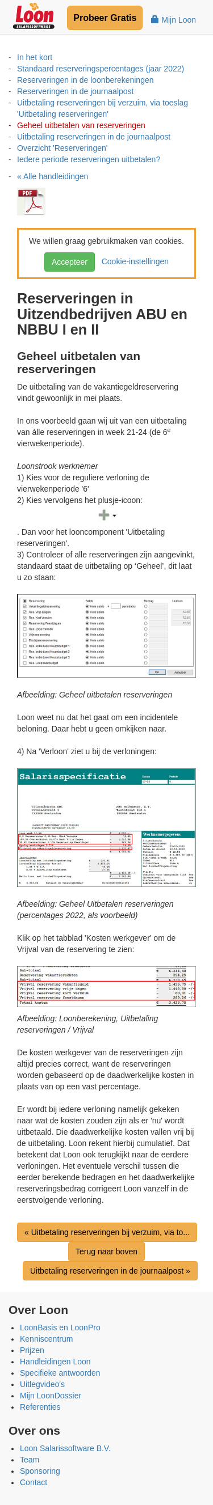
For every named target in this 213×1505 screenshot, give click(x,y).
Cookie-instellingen (133, 261)
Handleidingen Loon (55, 1361)
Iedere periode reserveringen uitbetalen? (88, 159)
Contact (33, 1482)
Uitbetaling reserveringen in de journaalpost (93, 136)
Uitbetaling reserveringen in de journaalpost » (110, 1270)
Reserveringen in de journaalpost (75, 91)
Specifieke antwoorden (60, 1372)
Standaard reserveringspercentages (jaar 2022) (100, 68)
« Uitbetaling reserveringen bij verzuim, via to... (107, 1232)
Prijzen (32, 1350)
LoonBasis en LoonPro (60, 1327)
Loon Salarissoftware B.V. (65, 1448)
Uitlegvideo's (42, 1384)
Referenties (40, 1406)
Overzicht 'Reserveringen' (62, 148)
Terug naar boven (106, 1251)
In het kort (34, 57)
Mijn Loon (173, 19)
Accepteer (69, 262)
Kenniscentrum (46, 1338)
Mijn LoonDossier (50, 1395)
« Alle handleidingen (52, 176)
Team (29, 1459)
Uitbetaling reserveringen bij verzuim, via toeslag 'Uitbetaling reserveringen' (102, 108)
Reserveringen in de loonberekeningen (85, 79)
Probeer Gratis (104, 18)
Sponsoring (40, 1471)
